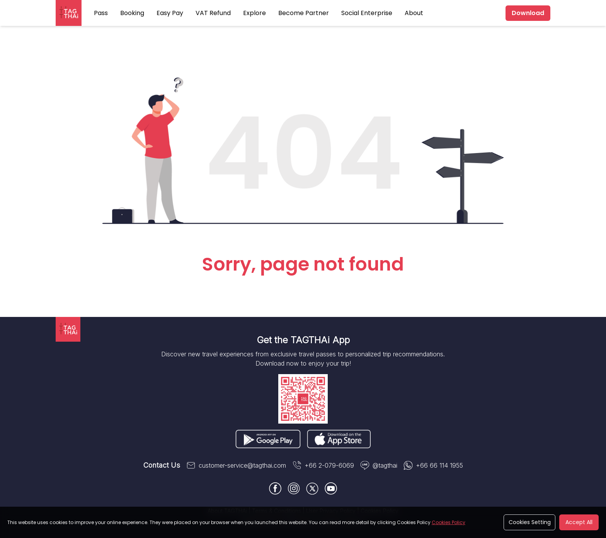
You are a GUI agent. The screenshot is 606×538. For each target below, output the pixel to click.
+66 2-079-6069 (323, 465)
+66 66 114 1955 (433, 465)
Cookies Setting (530, 522)
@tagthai (378, 465)
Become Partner (303, 13)
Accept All (578, 522)
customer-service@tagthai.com (236, 465)
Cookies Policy (448, 522)
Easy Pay (170, 13)
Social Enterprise (366, 13)
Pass (101, 13)
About (414, 13)
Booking (132, 13)
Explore (254, 13)
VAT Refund (213, 13)
